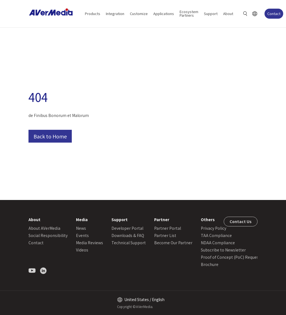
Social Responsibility (48, 235)
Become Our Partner (173, 242)
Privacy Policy (213, 228)
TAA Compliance (216, 235)
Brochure (209, 264)
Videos (82, 250)
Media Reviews (89, 242)
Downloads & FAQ (127, 235)
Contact (273, 13)
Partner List (165, 235)
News (81, 228)
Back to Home (50, 136)
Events (82, 235)
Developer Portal (127, 228)
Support (211, 13)
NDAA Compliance (218, 242)
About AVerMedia (44, 228)
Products (92, 13)
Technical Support (128, 242)
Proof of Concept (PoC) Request (230, 257)
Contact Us (241, 221)
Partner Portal (167, 228)
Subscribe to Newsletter (223, 250)
